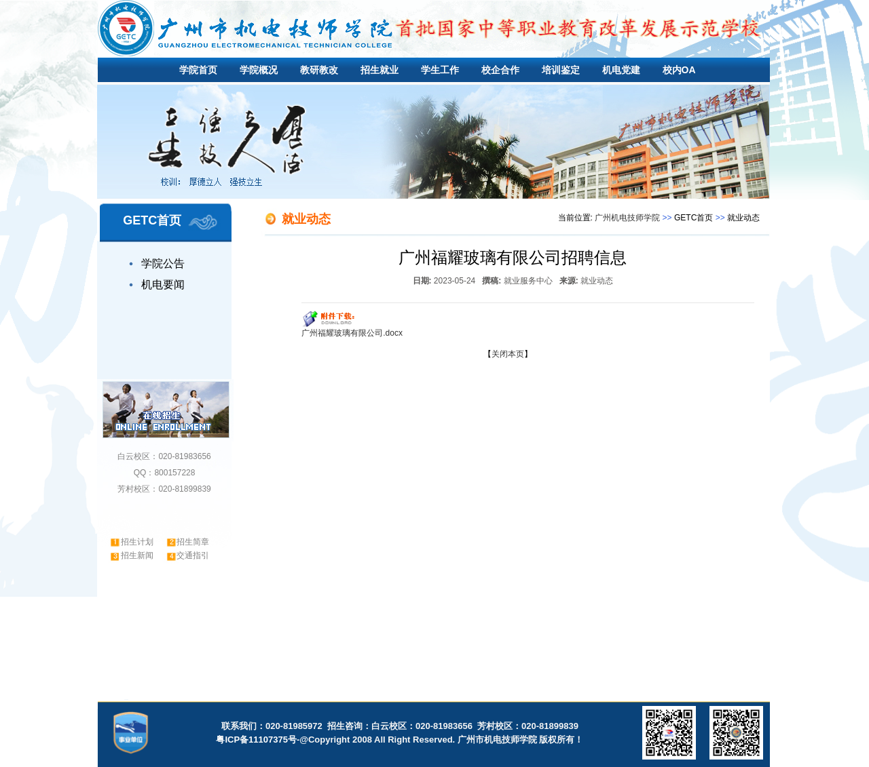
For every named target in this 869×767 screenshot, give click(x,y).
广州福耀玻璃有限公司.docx (352, 333)
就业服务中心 (528, 281)
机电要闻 (163, 284)
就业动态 (596, 281)
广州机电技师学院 (627, 217)
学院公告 (163, 263)
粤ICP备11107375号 (256, 739)
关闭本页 (508, 354)
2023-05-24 (454, 281)
